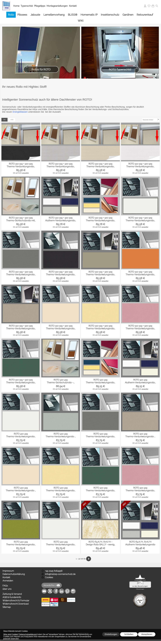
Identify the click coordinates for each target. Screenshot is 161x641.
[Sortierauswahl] (150, 119)
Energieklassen (20, 112)
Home (16, 6)
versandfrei (25, 173)
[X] (50, 591)
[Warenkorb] (153, 5)
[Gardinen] (128, 15)
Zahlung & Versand (12, 594)
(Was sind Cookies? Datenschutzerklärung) (20, 634)
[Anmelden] (145, 5)
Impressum (8, 571)
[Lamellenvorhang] (54, 15)
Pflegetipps (39, 6)
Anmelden (8, 580)
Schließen (128, 634)
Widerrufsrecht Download (15, 603)
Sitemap (7, 607)
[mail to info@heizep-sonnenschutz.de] (44, 591)
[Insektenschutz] (110, 15)
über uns (7, 589)
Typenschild (27, 6)
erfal (12, 120)
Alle (4, 120)
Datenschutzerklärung (14, 574)
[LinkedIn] (61, 591)
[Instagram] (73, 591)
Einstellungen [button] (111, 634)
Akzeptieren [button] (146, 634)
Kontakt (73, 6)
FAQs (5, 585)
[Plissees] (22, 15)
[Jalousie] (35, 15)
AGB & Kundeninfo (12, 597)
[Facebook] (56, 591)
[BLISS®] (72, 15)
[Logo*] (6, 2)
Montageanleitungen (57, 6)
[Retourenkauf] (145, 15)
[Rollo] (11, 15)
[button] (156, 5)
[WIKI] (80, 21)
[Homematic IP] (89, 15)
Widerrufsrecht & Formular (16, 600)
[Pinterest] (67, 591)
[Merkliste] (149, 5)
